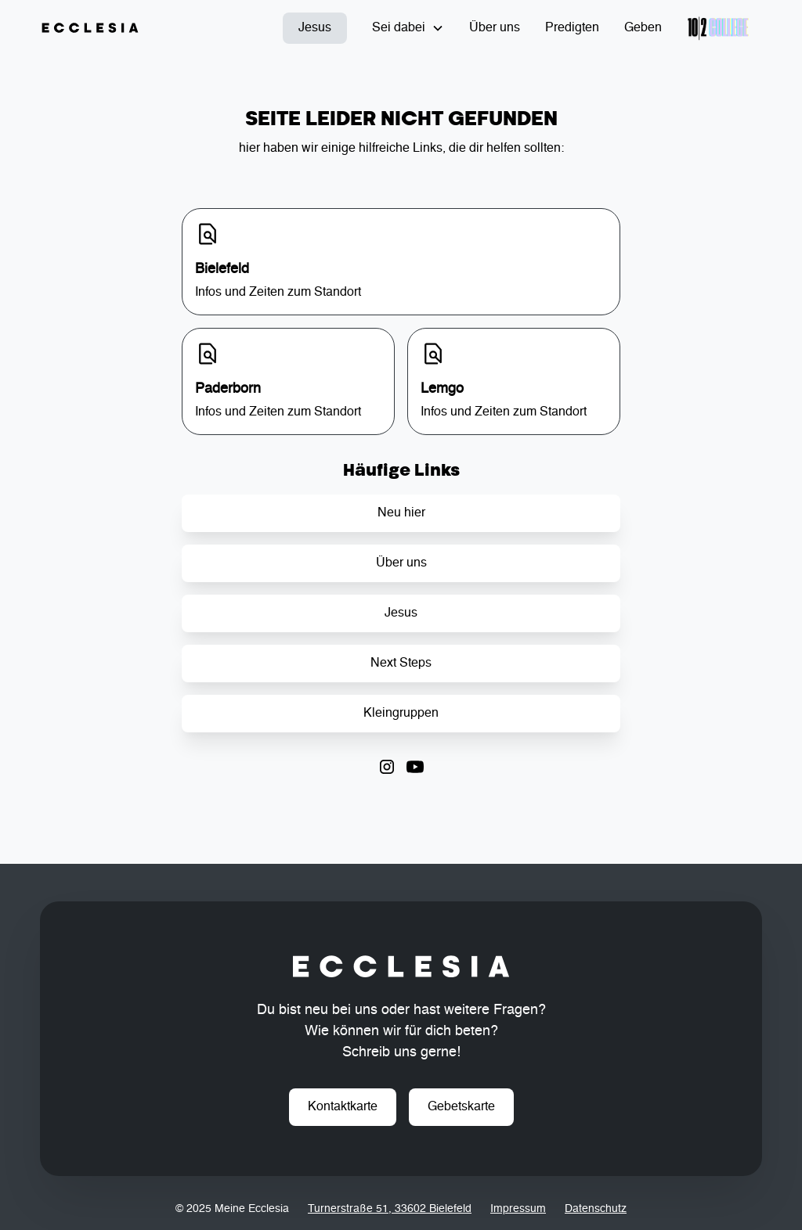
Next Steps (401, 663)
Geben (643, 28)
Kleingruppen (401, 713)
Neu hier (401, 513)
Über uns (494, 28)
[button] (408, 28)
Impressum (518, 1208)
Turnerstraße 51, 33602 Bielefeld (389, 1208)
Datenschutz (596, 1208)
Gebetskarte (461, 1107)
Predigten (572, 28)
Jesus (314, 28)
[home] (90, 28)
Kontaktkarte (343, 1107)
